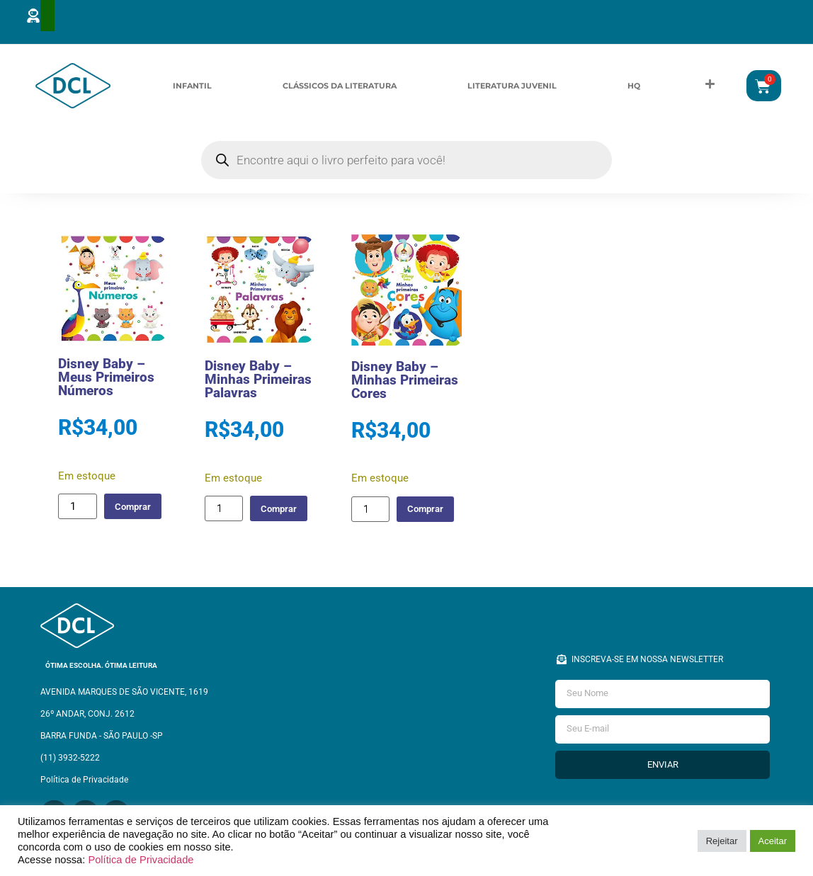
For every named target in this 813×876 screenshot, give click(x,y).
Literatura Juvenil (512, 86)
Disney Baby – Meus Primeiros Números (106, 380)
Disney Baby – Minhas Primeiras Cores (404, 382)
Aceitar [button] (772, 841)
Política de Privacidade (140, 859)
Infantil (192, 86)
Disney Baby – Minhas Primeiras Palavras (258, 382)
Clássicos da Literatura (340, 86)
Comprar (138, 508)
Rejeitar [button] (722, 841)
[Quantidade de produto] (77, 509)
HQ (633, 86)
